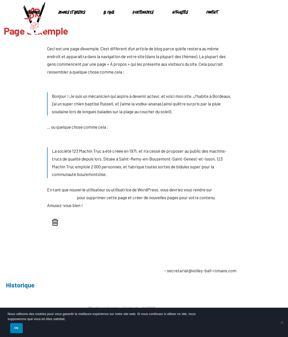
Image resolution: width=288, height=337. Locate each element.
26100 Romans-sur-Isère (49, 272)
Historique (20, 285)
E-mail (157, 270)
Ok (16, 327)
